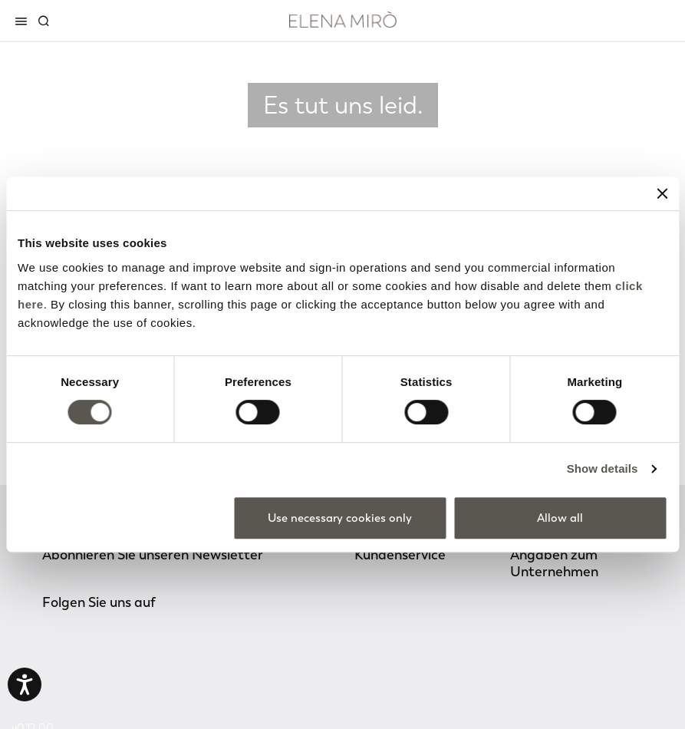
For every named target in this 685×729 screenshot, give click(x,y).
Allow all (560, 518)
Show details (602, 468)
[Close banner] (662, 193)
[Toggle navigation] (24, 20)
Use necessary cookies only (340, 518)
